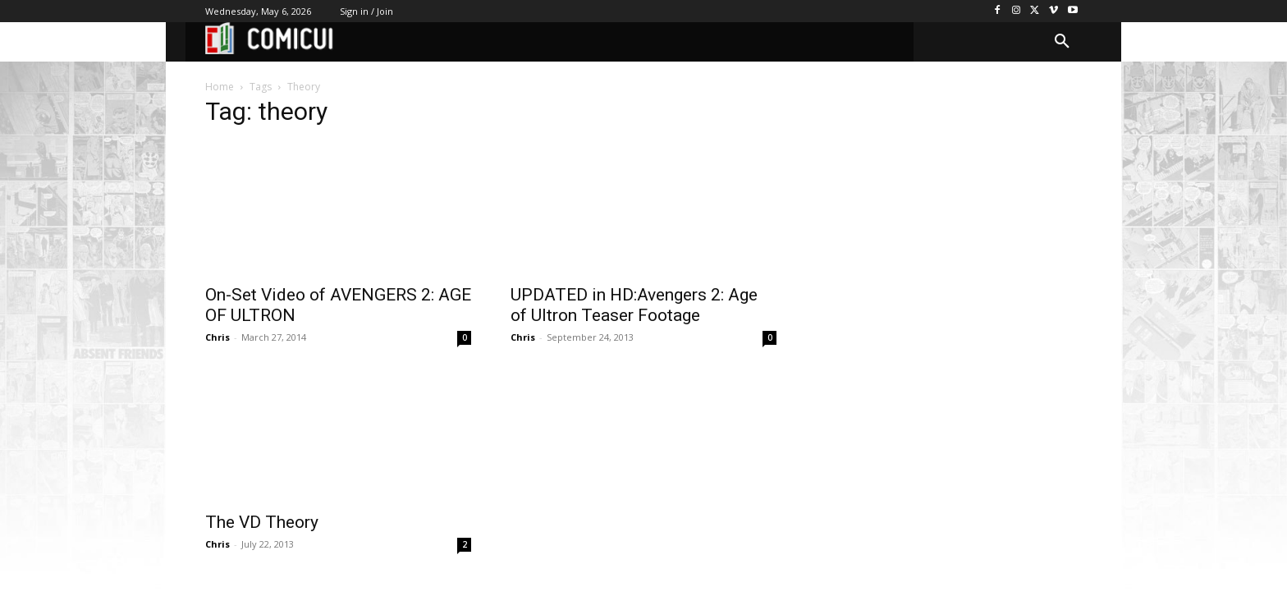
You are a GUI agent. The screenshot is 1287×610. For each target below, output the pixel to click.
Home (219, 87)
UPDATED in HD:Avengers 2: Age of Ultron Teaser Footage (634, 305)
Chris (217, 337)
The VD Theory (261, 522)
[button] (1062, 42)
